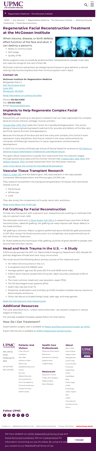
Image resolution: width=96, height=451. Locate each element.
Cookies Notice (50, 438)
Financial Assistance (26, 385)
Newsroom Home (49, 375)
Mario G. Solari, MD (12, 174)
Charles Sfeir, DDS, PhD (73, 159)
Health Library (24, 392)
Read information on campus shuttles (22, 95)
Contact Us (6, 426)
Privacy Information (66, 426)
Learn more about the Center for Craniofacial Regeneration (33, 166)
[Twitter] (22, 415)
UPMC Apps (70, 382)
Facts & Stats (70, 351)
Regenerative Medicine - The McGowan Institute (30, 14)
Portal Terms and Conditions (19, 438)
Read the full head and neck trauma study (24, 301)
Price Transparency (26, 382)
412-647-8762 (8, 367)
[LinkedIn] (13, 416)
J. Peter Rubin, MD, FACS (41, 220)
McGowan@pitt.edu (20, 105)
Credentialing (47, 364)
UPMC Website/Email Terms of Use (45, 434)
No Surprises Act (25, 379)
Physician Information (50, 351)
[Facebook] (4, 416)
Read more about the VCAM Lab (19, 204)
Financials (69, 367)
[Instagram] (9, 416)
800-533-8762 (8, 370)
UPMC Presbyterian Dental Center (53, 331)
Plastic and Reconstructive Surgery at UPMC (67, 327)
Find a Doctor (24, 351)
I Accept (79, 440)
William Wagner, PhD (14, 162)
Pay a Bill (22, 357)
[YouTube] (27, 416)
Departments (47, 360)
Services (22, 373)
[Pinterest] (18, 416)
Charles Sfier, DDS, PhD (14, 125)
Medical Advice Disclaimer (46, 426)
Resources (46, 354)
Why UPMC (70, 348)
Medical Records (25, 376)
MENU (92, 1)
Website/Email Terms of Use (23, 426)
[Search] (86, 5)
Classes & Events (25, 388)
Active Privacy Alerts (84, 426)
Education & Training (50, 357)
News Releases (48, 384)
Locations (22, 354)
